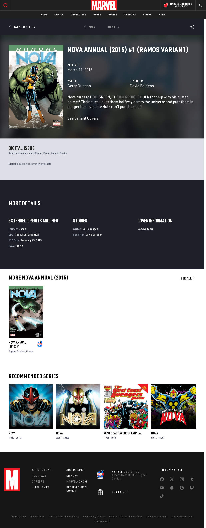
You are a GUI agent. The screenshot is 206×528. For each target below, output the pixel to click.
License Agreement (156, 516)
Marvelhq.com (76, 481)
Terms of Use (19, 516)
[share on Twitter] (172, 480)
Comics (58, 14)
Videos (147, 14)
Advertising (75, 469)
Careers (38, 481)
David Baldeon (142, 85)
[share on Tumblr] (192, 480)
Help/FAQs (39, 475)
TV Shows (130, 14)
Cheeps (29, 351)
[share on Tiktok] (162, 497)
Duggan (12, 351)
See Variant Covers (82, 118)
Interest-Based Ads (181, 516)
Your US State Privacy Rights (63, 516)
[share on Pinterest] (182, 489)
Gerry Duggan (79, 85)
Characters (78, 14)
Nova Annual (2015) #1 (17, 344)
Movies (112, 14)
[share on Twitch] (192, 489)
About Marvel (42, 469)
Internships (41, 487)
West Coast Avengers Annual (123, 433)
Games (97, 14)
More (162, 14)
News (44, 14)
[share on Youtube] (162, 489)
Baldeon (21, 351)
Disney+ (72, 475)
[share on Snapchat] (172, 489)
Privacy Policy (37, 516)
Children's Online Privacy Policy (125, 516)
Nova (12, 433)
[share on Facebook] (162, 480)
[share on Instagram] (182, 480)
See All (188, 278)
